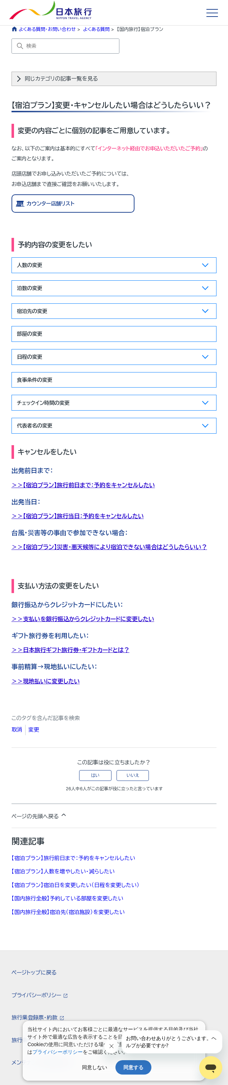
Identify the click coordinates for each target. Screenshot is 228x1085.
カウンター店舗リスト (50, 203)
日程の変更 (113, 358)
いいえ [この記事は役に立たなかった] (133, 775)
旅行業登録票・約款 (35, 1017)
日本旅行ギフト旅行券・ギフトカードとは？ (76, 650)
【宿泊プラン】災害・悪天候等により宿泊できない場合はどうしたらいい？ (115, 547)
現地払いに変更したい (51, 681)
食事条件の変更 (34, 380)
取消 (17, 729)
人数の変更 (113, 266)
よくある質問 (96, 29)
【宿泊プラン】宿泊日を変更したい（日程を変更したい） (76, 885)
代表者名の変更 (113, 426)
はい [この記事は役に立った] (95, 775)
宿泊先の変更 (113, 312)
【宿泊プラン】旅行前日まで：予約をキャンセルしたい (89, 485)
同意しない (94, 1067)
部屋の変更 (29, 334)
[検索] (65, 46)
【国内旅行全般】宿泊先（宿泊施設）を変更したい (68, 912)
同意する (133, 1067)
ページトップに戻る (34, 972)
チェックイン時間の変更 (113, 404)
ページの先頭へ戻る (39, 815)
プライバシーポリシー (37, 995)
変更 (33, 729)
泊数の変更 (113, 289)
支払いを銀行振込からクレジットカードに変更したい (88, 619)
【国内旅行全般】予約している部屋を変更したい (67, 898)
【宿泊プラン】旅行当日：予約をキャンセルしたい (83, 516)
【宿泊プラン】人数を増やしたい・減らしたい (63, 871)
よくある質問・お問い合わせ (47, 29)
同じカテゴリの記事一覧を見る (61, 78)
